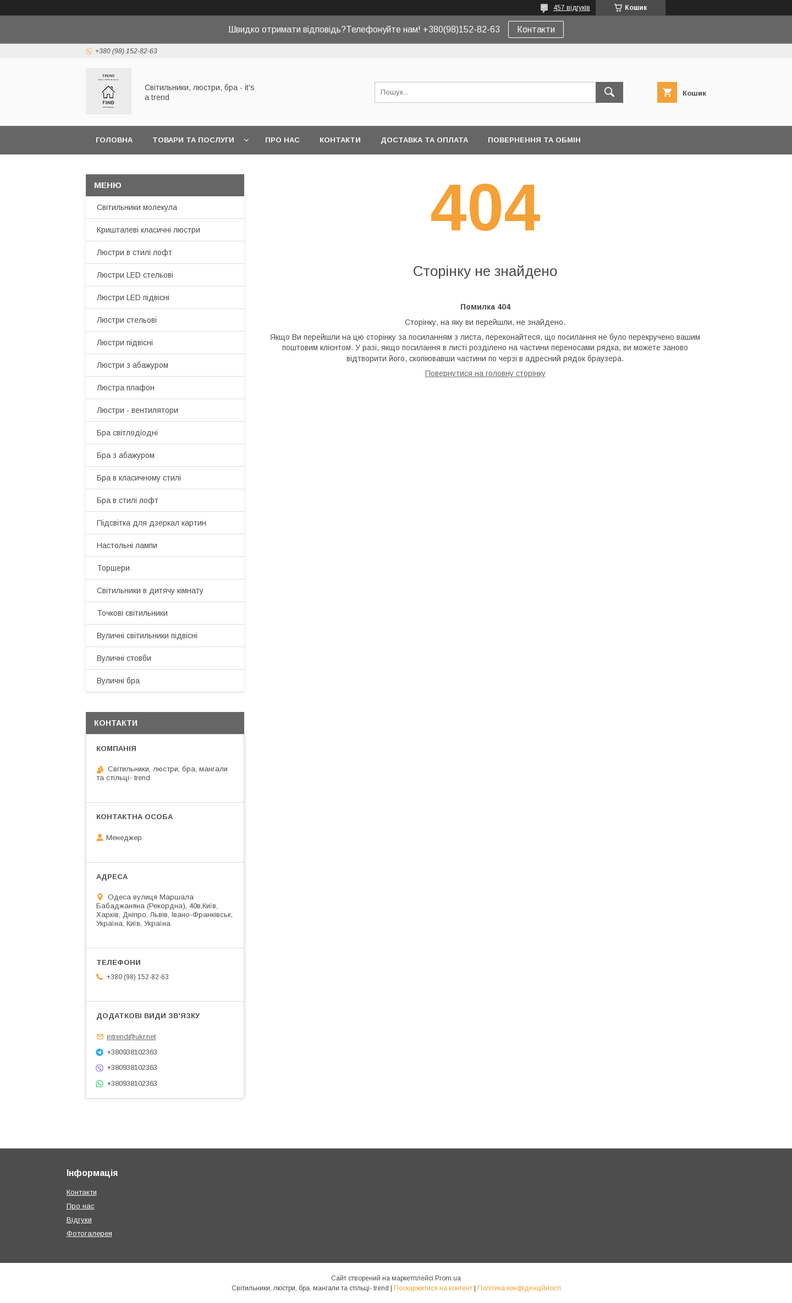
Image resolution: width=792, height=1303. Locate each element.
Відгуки (79, 1220)
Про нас (282, 140)
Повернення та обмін (534, 140)
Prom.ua (448, 1278)
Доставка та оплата (424, 140)
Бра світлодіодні (127, 432)
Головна (114, 140)
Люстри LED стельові (135, 274)
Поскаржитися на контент (433, 1288)
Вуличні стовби (124, 658)
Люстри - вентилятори (137, 410)
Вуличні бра (118, 680)
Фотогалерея (89, 1233)
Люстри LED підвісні (133, 297)
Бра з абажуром (126, 455)
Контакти (536, 29)
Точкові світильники (132, 613)
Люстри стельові (127, 320)
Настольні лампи (127, 545)
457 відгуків (571, 8)
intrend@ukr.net (131, 1037)
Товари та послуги (193, 140)
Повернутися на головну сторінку (485, 373)
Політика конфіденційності (519, 1288)
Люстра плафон (126, 387)
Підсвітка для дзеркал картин (151, 522)
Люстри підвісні (125, 342)
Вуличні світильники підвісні (147, 635)
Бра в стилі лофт (127, 500)
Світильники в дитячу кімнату (150, 590)
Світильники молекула (137, 207)
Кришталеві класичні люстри (148, 229)
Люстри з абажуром (132, 365)
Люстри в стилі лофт (134, 252)
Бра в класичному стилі (139, 477)
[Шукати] (609, 92)
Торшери (113, 568)
